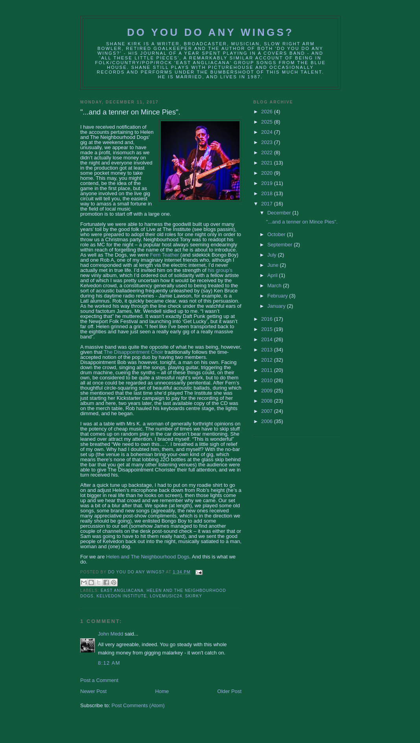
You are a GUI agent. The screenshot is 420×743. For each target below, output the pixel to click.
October (277, 234)
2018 (267, 193)
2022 (267, 152)
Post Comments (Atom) (138, 705)
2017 (267, 204)
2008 (267, 401)
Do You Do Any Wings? (210, 32)
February (278, 296)
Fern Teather (164, 255)
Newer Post (93, 691)
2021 (267, 163)
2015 (267, 329)
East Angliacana (122, 590)
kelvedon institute (122, 596)
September (280, 245)
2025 (267, 122)
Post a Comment (99, 680)
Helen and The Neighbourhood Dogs (148, 557)
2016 (267, 319)
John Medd (110, 634)
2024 (267, 132)
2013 (267, 350)
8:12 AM (109, 663)
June (273, 265)
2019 (267, 183)
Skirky (193, 596)
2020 (267, 173)
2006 (267, 421)
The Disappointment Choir (133, 352)
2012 (267, 360)
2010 (267, 380)
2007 (267, 411)
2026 (267, 112)
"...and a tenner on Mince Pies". (301, 222)
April (273, 275)
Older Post (229, 691)
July (272, 255)
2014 (267, 339)
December (280, 213)
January (277, 306)
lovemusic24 (166, 596)
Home (162, 691)
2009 (267, 391)
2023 (267, 142)
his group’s (220, 270)
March (275, 285)
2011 (267, 370)
